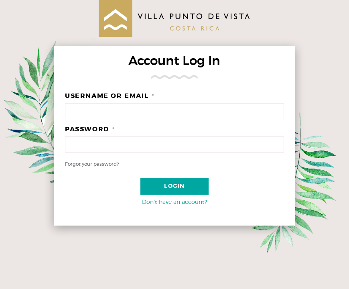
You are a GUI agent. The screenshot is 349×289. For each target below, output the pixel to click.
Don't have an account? (174, 202)
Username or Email (109, 96)
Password (90, 129)
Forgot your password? (92, 164)
